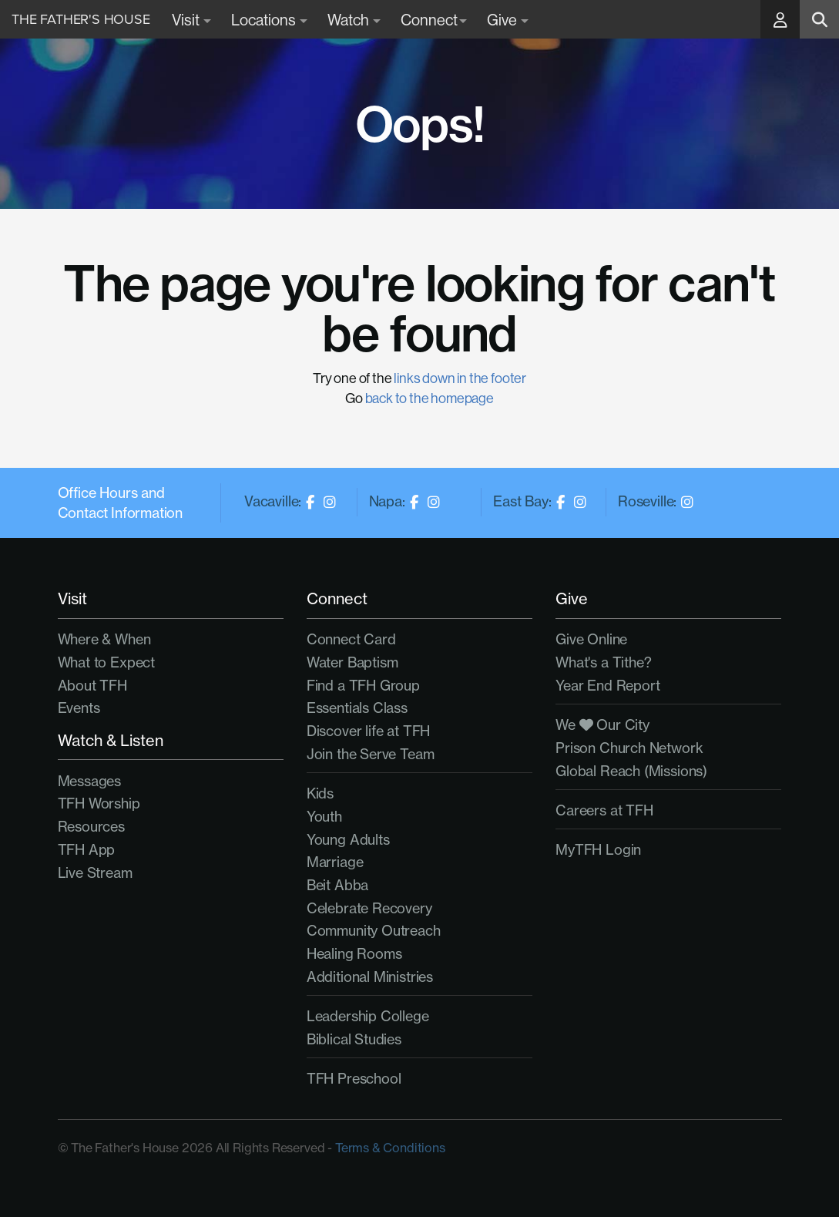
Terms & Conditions (390, 1147)
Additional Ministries (370, 977)
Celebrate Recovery (369, 908)
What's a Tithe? (603, 662)
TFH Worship (99, 803)
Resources (91, 826)
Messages (90, 781)
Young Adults (348, 840)
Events (79, 708)
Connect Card (351, 639)
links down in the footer (460, 378)
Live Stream (95, 873)
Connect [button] (434, 19)
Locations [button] (269, 19)
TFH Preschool (354, 1079)
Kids (320, 793)
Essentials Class (357, 708)
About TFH (92, 685)
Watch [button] (354, 19)
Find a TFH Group (363, 685)
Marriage (335, 862)
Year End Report (607, 685)
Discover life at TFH (368, 731)
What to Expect (106, 662)
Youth (324, 816)
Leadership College (368, 1016)
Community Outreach (374, 931)
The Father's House (81, 19)
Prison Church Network (629, 748)
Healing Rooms (354, 954)
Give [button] (508, 19)
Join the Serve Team (371, 754)
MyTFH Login (598, 850)
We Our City (602, 725)
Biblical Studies (354, 1039)
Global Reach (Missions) (631, 771)
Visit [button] (191, 19)
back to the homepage (429, 398)
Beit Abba (337, 885)
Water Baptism (352, 662)
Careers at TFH (604, 810)
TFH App (87, 850)
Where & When (104, 639)
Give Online (591, 639)
